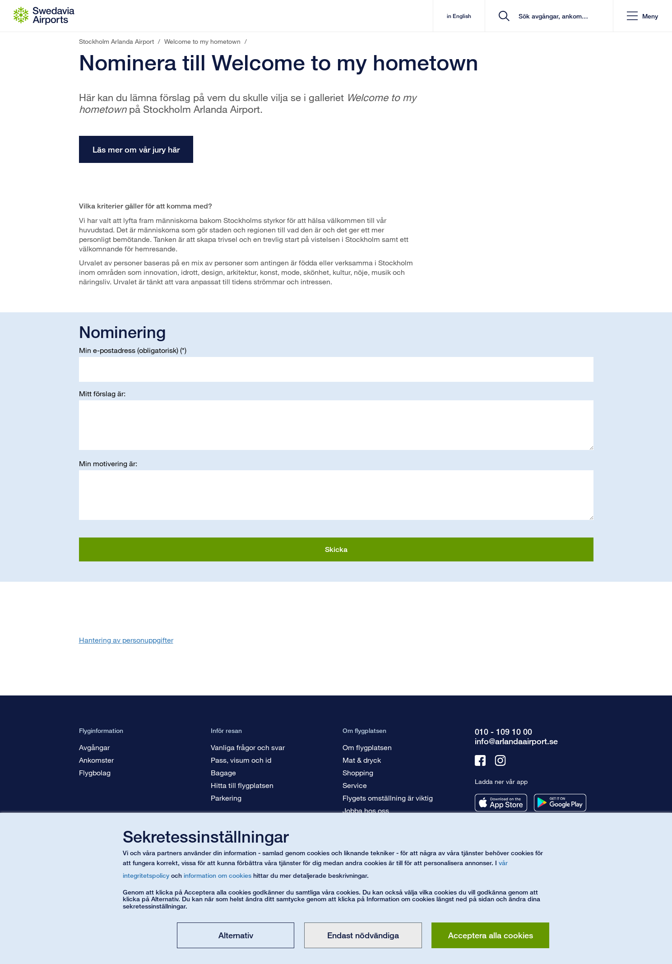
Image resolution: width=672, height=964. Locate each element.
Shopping (358, 772)
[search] (552, 16)
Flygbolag (95, 772)
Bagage (223, 772)
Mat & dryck (362, 759)
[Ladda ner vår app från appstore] (501, 802)
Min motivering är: (108, 463)
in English (459, 16)
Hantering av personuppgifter (126, 639)
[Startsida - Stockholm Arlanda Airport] (44, 16)
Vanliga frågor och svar (248, 747)
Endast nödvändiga (363, 935)
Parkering (226, 797)
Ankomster (96, 759)
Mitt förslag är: (102, 393)
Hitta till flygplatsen (242, 785)
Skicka (336, 549)
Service (355, 785)
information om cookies (217, 875)
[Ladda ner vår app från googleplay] (560, 802)
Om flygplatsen (367, 747)
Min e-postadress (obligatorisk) (128, 350)
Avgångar (94, 747)
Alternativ (235, 935)
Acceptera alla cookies (490, 935)
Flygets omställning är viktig (388, 797)
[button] (642, 16)
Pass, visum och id (241, 759)
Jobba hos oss (366, 810)
